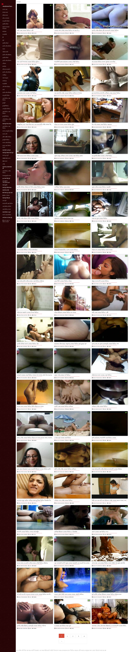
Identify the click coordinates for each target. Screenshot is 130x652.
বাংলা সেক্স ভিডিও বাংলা (6, 146)
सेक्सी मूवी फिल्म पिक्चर (6, 123)
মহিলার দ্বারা (5, 15)
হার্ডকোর (4, 31)
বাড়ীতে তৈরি (5, 52)
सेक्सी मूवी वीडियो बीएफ (6, 187)
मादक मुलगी (4, 185)
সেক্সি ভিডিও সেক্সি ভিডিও (6, 120)
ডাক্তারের (4, 81)
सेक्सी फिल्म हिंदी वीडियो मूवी (7, 167)
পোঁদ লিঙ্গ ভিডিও (6, 86)
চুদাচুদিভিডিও (5, 106)
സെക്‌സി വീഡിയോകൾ (6, 181)
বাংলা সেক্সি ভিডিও (6, 142)
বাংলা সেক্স (4, 9)
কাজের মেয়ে (5, 12)
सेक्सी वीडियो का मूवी (6, 212)
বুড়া (3, 40)
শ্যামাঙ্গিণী (4, 34)
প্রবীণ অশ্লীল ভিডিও (6, 137)
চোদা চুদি (4, 200)
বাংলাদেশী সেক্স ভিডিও (7, 203)
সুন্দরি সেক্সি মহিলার (6, 46)
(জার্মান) (4, 66)
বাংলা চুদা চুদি (5, 155)
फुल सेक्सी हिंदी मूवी (6, 178)
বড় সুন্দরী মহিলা (6, 21)
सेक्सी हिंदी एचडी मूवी (6, 150)
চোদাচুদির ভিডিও (6, 108)
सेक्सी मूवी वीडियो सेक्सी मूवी (7, 152)
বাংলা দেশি (4, 134)
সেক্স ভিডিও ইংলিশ (6, 206)
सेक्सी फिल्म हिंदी (5, 190)
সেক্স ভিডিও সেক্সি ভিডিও (6, 171)
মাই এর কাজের (5, 18)
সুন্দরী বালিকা (5, 24)
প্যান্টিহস (4, 75)
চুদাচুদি (3, 103)
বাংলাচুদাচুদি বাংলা (6, 175)
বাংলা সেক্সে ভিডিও (6, 214)
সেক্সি (3, 164)
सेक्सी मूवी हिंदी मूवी (6, 198)
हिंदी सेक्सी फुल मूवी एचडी (7, 192)
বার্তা (3, 89)
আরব (3, 49)
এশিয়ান (4, 63)
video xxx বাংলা (6, 158)
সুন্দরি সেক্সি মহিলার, (6, 54)
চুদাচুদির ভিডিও (5, 139)
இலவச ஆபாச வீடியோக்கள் (6, 220)
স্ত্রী (3, 37)
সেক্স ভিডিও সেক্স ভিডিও (6, 99)
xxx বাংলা (4, 161)
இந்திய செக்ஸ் (6, 195)
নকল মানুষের (5, 78)
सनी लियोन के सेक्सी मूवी (7, 217)
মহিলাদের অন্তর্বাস (6, 69)
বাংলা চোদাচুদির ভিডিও (7, 131)
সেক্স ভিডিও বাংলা (6, 209)
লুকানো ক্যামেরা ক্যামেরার (5, 27)
